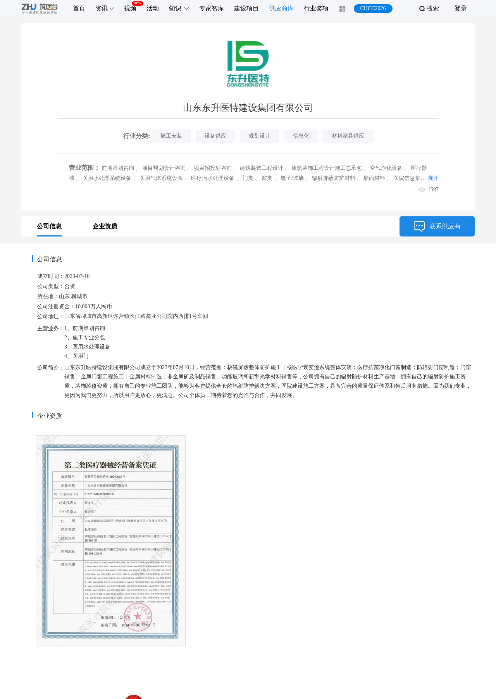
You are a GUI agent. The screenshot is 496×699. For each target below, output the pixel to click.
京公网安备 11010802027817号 (323, 688)
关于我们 (244, 630)
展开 (433, 178)
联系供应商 (437, 226)
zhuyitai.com (221, 688)
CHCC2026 (373, 8)
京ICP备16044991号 (261, 688)
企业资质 (105, 226)
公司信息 (49, 226)
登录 (461, 8)
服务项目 (167, 630)
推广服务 (206, 630)
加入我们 (321, 630)
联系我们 (282, 630)
